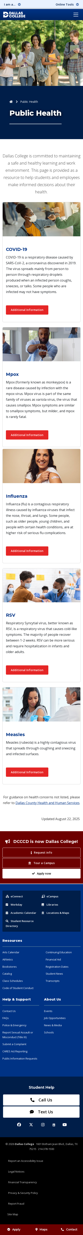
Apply (13, 1229)
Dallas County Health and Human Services (47, 803)
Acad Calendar (21, 913)
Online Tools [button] (67, 4)
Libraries (50, 904)
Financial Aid (53, 959)
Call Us (41, 1100)
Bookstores (9, 966)
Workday (14, 904)
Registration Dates (57, 966)
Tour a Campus (41, 863)
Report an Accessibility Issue (25, 1161)
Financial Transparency (22, 1182)
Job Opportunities (55, 1018)
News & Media (53, 1025)
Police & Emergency (14, 1025)
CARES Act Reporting (14, 1051)
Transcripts (53, 981)
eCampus (50, 896)
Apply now (41, 873)
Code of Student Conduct (17, 988)
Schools (49, 1032)
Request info (41, 852)
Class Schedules (12, 981)
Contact (69, 1229)
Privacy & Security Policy (23, 1193)
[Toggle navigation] (75, 14)
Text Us (41, 1112)
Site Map (12, 1214)
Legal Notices (16, 1171)
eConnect (14, 896)
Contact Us (9, 1011)
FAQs (5, 1018)
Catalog (7, 973)
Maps (41, 1229)
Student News (54, 973)
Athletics (7, 959)
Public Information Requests (19, 1058)
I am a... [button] (12, 4)
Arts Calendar (10, 952)
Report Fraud (16, 1203)
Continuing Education (59, 952)
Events (48, 1011)
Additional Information (27, 310)
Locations (55, 913)
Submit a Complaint (14, 1044)
